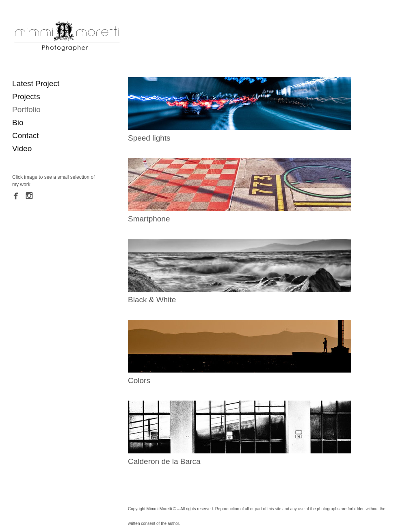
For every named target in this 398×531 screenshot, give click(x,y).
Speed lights (149, 138)
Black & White (152, 299)
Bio (17, 122)
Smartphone (149, 219)
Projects (26, 96)
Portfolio (26, 109)
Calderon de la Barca (164, 461)
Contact (25, 135)
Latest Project (35, 83)
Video (22, 148)
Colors (139, 380)
